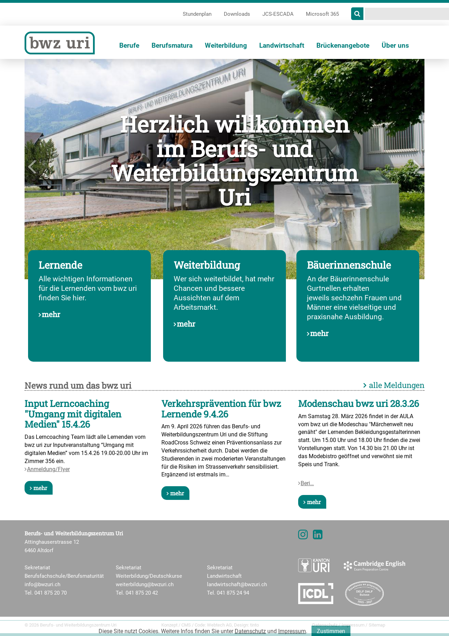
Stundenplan (197, 14)
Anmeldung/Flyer (48, 469)
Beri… (307, 483)
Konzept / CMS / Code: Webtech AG (196, 625)
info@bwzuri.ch (42, 584)
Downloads (237, 14)
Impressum (353, 625)
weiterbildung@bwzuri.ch (145, 584)
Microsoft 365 (322, 14)
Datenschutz (324, 625)
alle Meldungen (396, 385)
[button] (55, 169)
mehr (51, 314)
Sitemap (377, 625)
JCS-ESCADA (278, 14)
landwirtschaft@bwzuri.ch (237, 584)
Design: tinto (246, 625)
